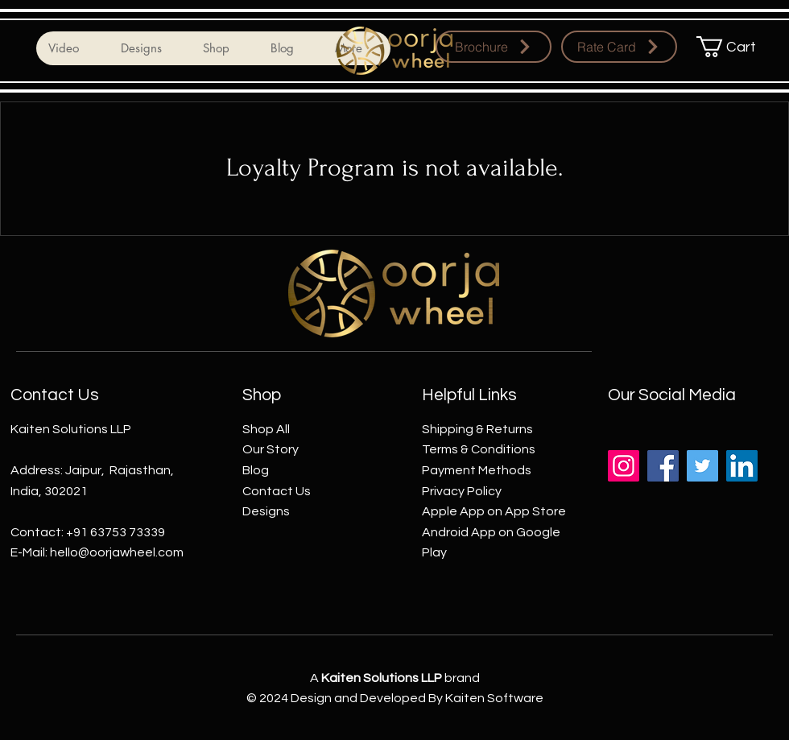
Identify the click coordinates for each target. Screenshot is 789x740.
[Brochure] (493, 47)
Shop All (266, 429)
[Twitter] (702, 466)
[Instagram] (623, 466)
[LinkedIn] (742, 466)
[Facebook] (663, 466)
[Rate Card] (619, 47)
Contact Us (276, 491)
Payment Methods (476, 470)
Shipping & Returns (477, 429)
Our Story (270, 449)
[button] (736, 46)
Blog (255, 470)
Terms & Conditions (478, 449)
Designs (266, 511)
